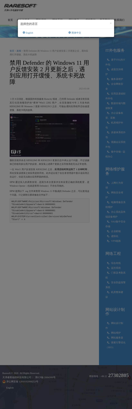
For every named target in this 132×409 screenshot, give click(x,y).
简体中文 (74, 32)
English (28, 32)
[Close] (111, 23)
